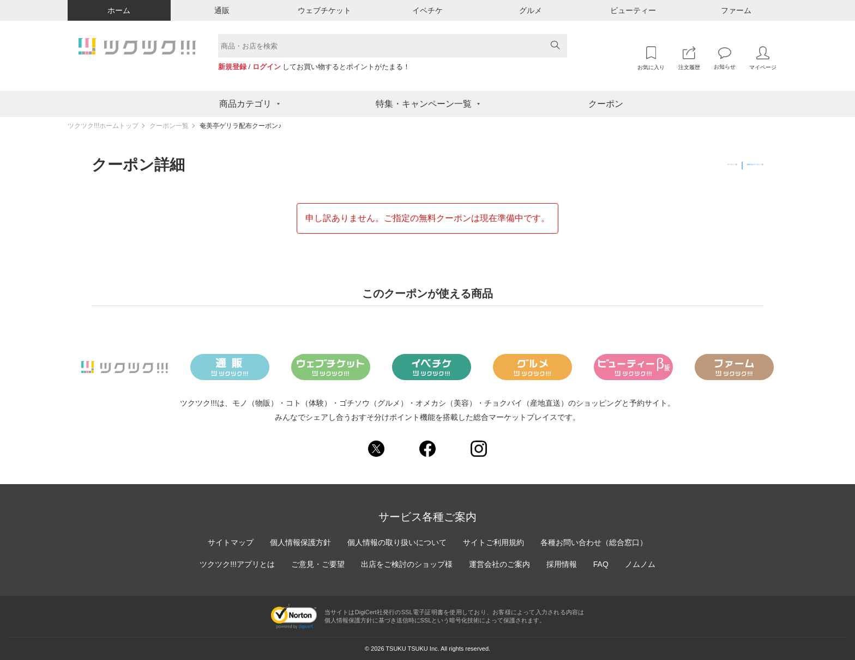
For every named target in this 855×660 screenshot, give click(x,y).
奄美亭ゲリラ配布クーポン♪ (240, 126)
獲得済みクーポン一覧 (725, 165)
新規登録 (232, 67)
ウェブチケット (324, 10)
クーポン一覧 (169, 126)
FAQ (601, 564)
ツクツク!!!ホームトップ (103, 126)
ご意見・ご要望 (318, 564)
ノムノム (640, 564)
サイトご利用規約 (493, 542)
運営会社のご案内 (499, 564)
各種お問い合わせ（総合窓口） (593, 542)
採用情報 (561, 564)
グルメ (530, 10)
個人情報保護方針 (300, 542)
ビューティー (633, 10)
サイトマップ (231, 542)
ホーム (118, 10)
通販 (222, 10)
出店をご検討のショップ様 (407, 564)
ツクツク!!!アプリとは (237, 564)
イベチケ (427, 10)
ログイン (266, 67)
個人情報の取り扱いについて (397, 542)
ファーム (736, 10)
